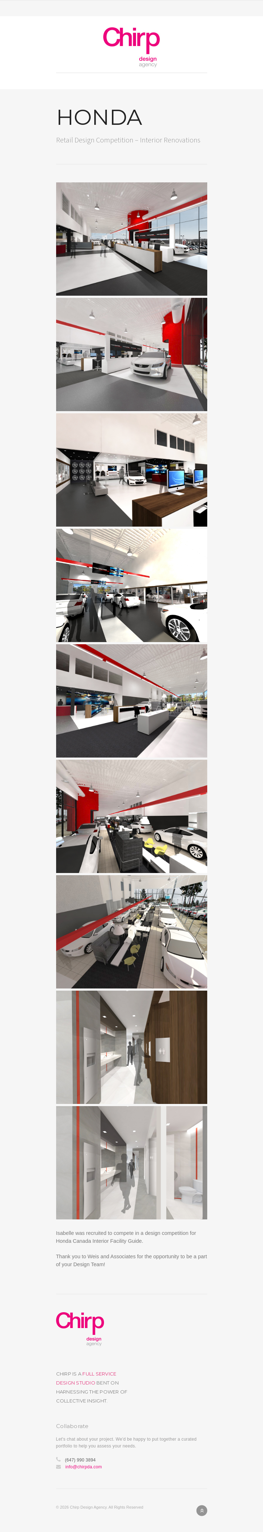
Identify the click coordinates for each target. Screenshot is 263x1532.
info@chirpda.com (83, 1466)
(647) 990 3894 (80, 1460)
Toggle (131, 8)
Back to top (201, 1510)
